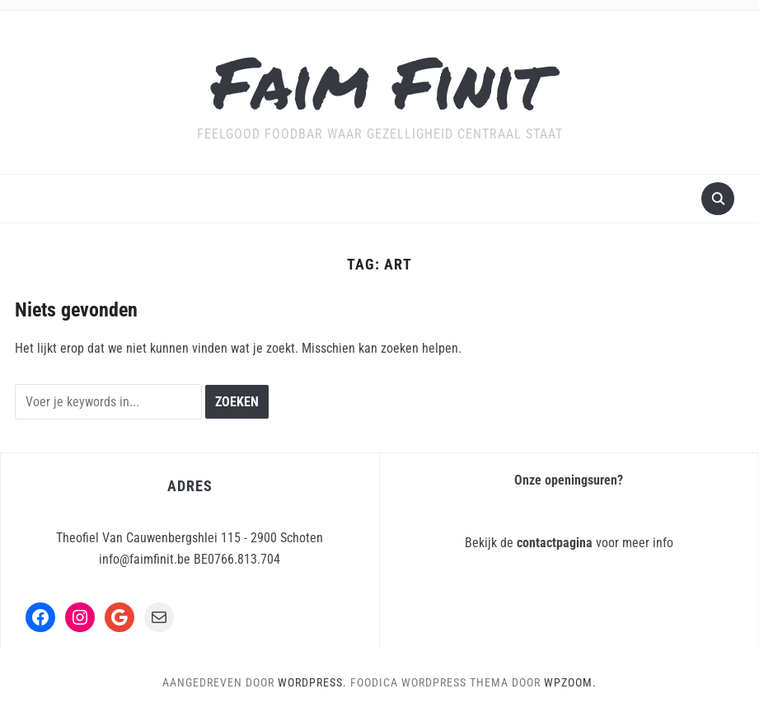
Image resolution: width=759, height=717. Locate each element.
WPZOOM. (570, 682)
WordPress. (312, 682)
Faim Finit (379, 81)
